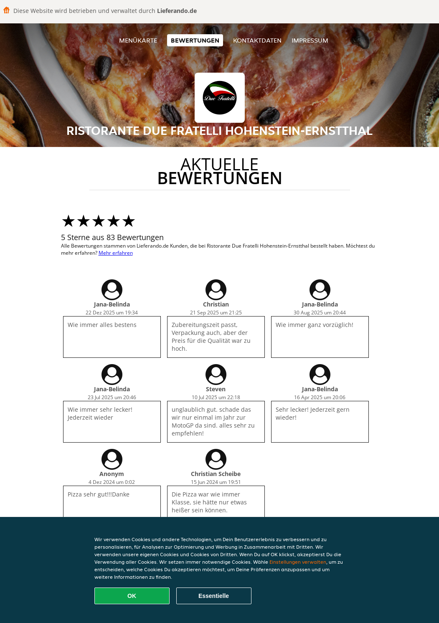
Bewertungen (195, 40)
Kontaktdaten (257, 40)
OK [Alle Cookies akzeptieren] (131, 596)
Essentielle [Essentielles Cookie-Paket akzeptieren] (213, 596)
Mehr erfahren (116, 252)
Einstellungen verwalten (297, 562)
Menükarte (138, 40)
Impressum (310, 40)
